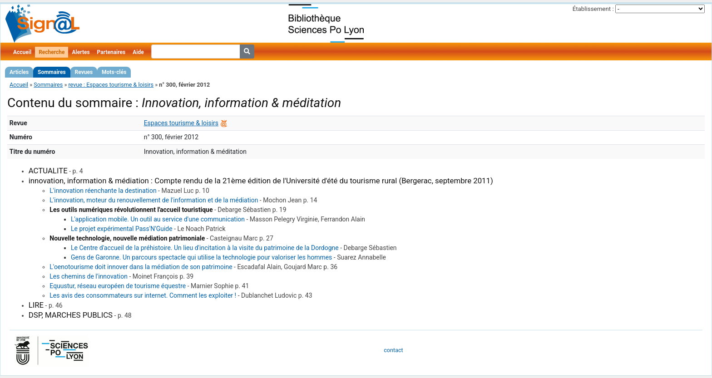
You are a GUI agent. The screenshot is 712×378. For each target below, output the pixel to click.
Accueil (22, 52)
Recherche (51, 52)
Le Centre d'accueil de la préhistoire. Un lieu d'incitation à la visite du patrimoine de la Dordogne (205, 247)
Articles (19, 72)
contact (393, 350)
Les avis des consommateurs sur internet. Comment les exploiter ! (142, 295)
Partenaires (111, 52)
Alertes (80, 52)
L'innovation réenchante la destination (102, 190)
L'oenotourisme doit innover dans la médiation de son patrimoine (140, 266)
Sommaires (51, 72)
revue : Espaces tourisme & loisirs (110, 84)
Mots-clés (114, 72)
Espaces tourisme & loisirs (181, 123)
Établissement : (593, 8)
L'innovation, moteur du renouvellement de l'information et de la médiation (153, 200)
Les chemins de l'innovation (88, 276)
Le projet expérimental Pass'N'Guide (122, 228)
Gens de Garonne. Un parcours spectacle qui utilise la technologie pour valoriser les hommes (201, 257)
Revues (84, 72)
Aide (138, 52)
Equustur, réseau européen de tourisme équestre (117, 286)
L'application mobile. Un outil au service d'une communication (158, 219)
